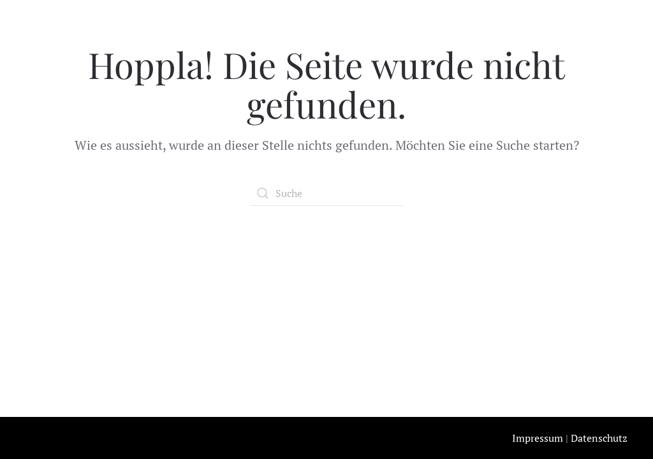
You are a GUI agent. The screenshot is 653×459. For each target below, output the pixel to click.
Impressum (537, 438)
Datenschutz (599, 438)
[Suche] (326, 193)
